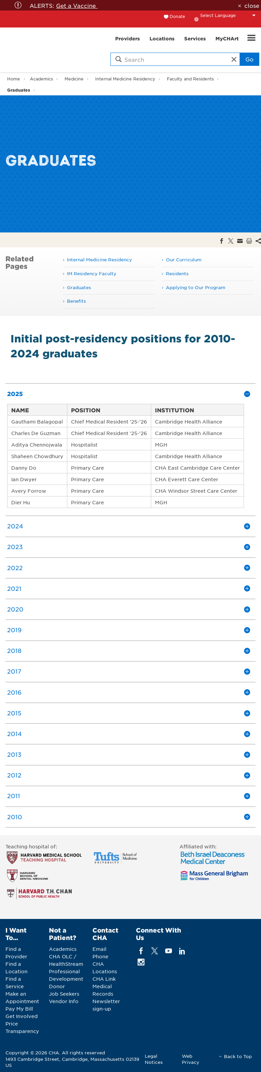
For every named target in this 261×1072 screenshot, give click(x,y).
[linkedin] (182, 950)
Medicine (74, 78)
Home (13, 78)
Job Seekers (64, 994)
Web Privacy (190, 1059)
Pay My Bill (19, 1008)
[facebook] (141, 950)
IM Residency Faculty (91, 273)
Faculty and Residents (190, 78)
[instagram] (141, 961)
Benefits (76, 301)
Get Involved (21, 1016)
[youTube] (168, 950)
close (251, 5)
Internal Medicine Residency (125, 78)
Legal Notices (154, 1059)
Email (99, 949)
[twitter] (155, 950)
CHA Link (104, 979)
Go (249, 59)
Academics (41, 78)
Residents (177, 273)
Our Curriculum (184, 259)
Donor (57, 986)
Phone (100, 956)
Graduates (18, 90)
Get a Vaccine (77, 5)
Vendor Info (64, 1001)
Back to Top (238, 1056)
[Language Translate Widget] (229, 15)
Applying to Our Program (195, 287)
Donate (177, 16)
